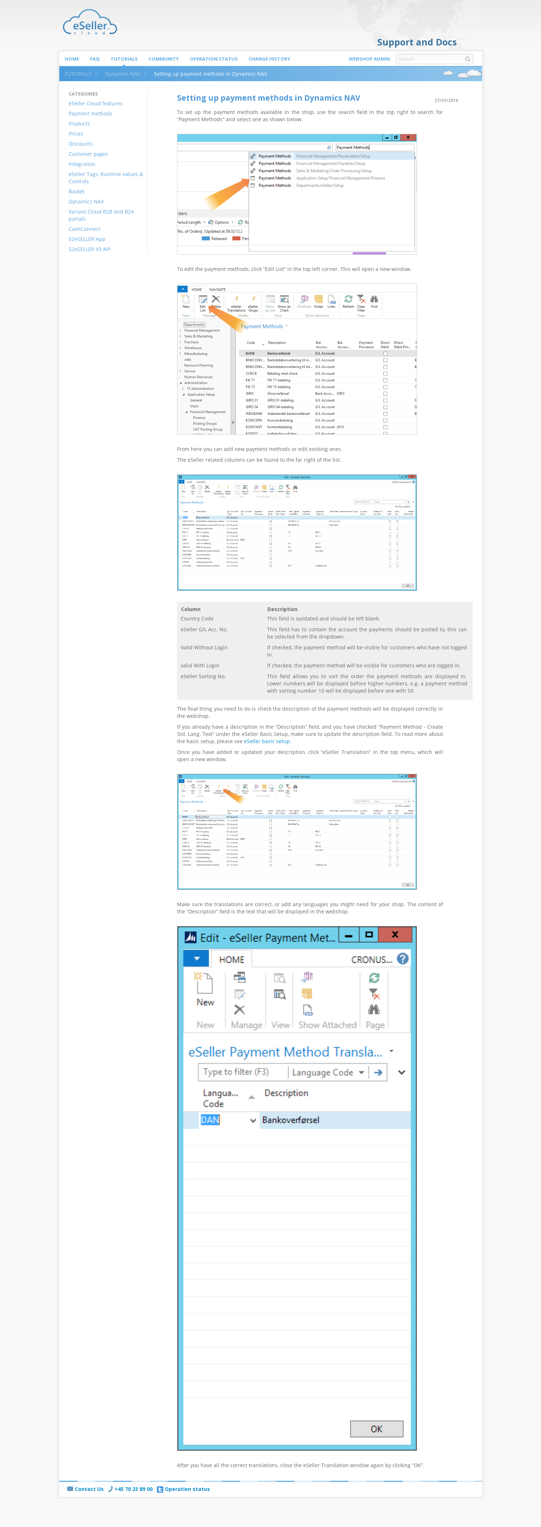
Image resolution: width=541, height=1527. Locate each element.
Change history (269, 59)
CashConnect (84, 228)
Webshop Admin (369, 59)
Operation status (214, 59)
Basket (77, 191)
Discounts (81, 143)
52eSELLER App (87, 239)
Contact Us (85, 1489)
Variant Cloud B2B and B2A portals (101, 215)
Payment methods (90, 113)
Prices (76, 133)
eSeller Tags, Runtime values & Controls (106, 178)
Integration (82, 164)
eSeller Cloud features (96, 103)
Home (72, 59)
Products (79, 123)
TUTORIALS (78, 73)
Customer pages (88, 153)
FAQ (95, 59)
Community (164, 59)
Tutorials (124, 59)
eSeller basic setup (267, 741)
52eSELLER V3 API (90, 249)
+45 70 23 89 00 (130, 1489)
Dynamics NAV (122, 73)
